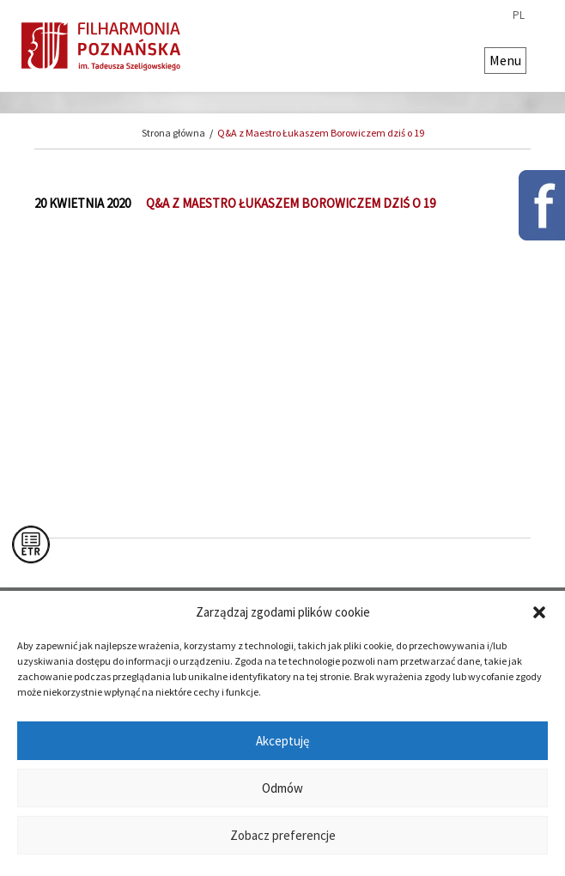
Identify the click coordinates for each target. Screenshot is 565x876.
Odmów (282, 788)
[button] (539, 612)
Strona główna (173, 132)
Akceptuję (282, 741)
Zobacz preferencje (283, 835)
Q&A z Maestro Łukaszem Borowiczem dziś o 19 (320, 132)
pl (519, 15)
